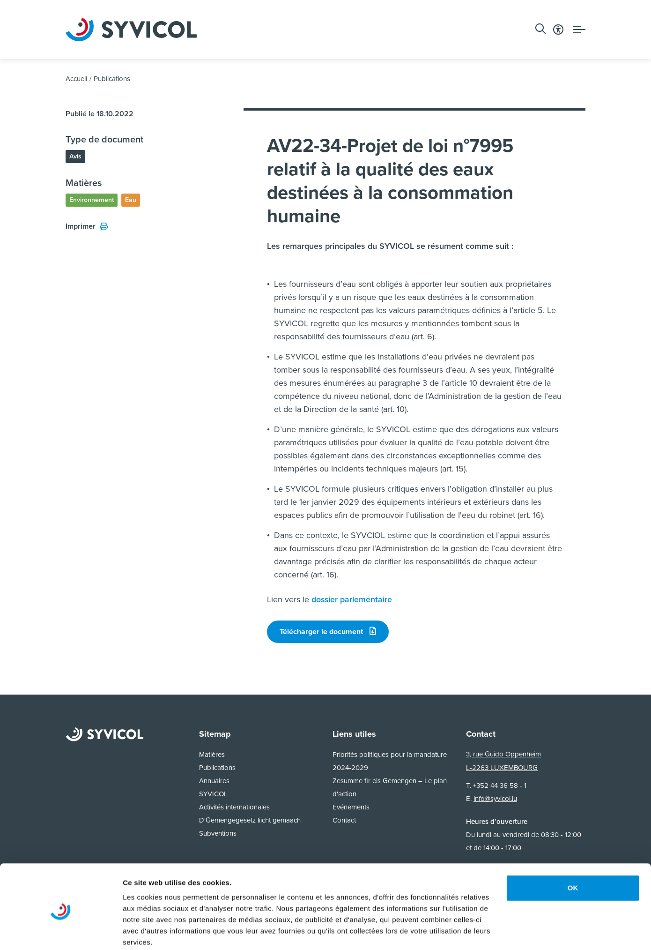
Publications (112, 80)
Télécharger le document (328, 633)
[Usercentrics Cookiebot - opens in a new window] (61, 932)
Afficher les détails (154, 931)
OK (573, 851)
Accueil (76, 80)
